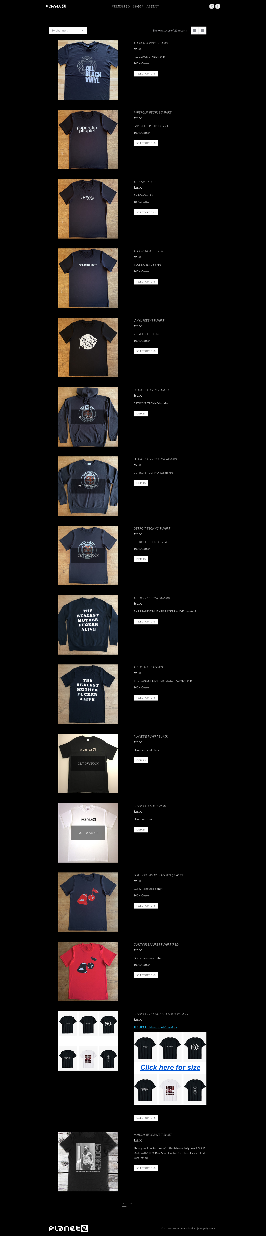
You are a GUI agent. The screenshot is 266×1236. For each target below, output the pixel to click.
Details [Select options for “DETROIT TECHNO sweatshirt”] (141, 482)
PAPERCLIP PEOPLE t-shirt (153, 112)
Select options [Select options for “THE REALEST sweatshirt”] (145, 621)
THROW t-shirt (145, 181)
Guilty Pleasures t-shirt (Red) (156, 944)
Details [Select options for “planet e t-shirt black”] (141, 760)
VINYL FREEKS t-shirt (149, 320)
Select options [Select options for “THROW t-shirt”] (145, 212)
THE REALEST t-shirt (148, 667)
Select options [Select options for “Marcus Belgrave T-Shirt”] (145, 1167)
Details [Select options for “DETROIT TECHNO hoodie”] (141, 413)
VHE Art (213, 1228)
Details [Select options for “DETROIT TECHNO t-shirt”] (141, 558)
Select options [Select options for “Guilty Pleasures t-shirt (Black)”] (145, 905)
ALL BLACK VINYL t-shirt (151, 43)
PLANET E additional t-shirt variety (161, 1014)
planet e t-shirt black (151, 736)
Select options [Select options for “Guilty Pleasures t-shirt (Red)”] (145, 975)
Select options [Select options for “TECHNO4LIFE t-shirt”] (145, 281)
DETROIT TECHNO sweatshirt (155, 459)
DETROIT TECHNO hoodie (152, 389)
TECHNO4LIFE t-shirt (149, 251)
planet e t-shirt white (151, 805)
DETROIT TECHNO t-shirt (152, 528)
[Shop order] (68, 30)
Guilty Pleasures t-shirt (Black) (158, 875)
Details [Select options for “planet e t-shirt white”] (141, 829)
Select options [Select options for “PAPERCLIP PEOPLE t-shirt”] (145, 142)
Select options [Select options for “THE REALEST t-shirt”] (145, 697)
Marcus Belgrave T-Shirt (153, 1134)
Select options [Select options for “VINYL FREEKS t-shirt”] (145, 350)
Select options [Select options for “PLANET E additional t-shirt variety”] (145, 1117)
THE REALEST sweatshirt (152, 597)
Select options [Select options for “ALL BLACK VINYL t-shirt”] (145, 73)
